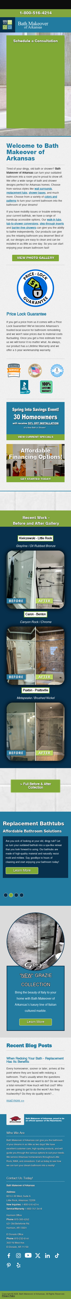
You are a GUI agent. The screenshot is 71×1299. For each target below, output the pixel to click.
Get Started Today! (35, 479)
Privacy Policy (8, 1296)
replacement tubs (16, 193)
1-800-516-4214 (36, 13)
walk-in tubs (54, 219)
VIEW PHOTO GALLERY (35, 258)
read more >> (15, 1100)
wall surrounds (43, 189)
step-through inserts (52, 223)
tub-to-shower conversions (22, 223)
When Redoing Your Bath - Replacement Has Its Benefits (35, 1060)
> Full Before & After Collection (35, 786)
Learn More (22, 870)
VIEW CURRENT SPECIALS (35, 437)
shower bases (37, 193)
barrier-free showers (24, 227)
